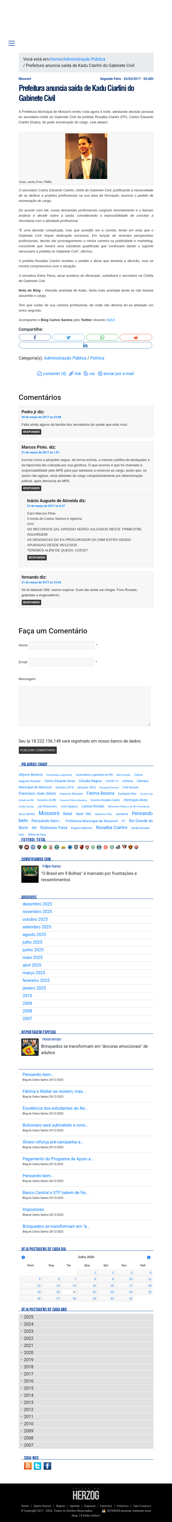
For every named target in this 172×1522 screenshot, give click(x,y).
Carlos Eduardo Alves (59, 781)
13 (58, 1285)
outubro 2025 (35, 919)
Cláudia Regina (90, 781)
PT (123, 821)
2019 (29, 1359)
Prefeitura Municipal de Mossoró (92, 821)
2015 (29, 1388)
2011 (29, 1416)
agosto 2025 (34, 934)
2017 (29, 1373)
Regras (60, 1506)
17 (130, 1285)
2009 (27, 1003)
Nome (23, 645)
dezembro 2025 (37, 904)
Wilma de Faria (37, 834)
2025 (29, 1317)
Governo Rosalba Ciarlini (105, 800)
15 (94, 1285)
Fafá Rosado (131, 787)
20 (58, 1291)
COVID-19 (111, 781)
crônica (127, 781)
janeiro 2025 (34, 988)
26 (38, 1298)
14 (74, 1285)
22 (94, 1291)
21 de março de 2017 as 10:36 (41, 582)
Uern (22, 834)
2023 (29, 1331)
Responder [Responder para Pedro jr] (31, 432)
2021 (29, 1345)
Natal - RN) (83, 814)
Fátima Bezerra (100, 793)
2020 (29, 1352)
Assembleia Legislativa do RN (94, 775)
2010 (27, 995)
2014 (29, 1395)
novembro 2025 (37, 911)
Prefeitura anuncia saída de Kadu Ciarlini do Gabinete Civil (76, 93)
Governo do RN (46, 800)
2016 (29, 1381)
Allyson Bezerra (31, 775)
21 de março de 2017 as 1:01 (40, 452)
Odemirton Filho (103, 814)
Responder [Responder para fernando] (31, 602)
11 (149, 1279)
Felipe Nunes (52, 866)
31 (130, 1298)
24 (130, 1291)
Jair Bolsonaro (47, 806)
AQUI (110, 320)
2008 (27, 1011)
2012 (29, 1409)
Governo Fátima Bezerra (73, 800)
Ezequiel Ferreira (109, 787)
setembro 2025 (37, 926)
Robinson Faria (53, 827)
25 (149, 1291)
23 (112, 1291)
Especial (90, 1506)
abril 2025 (32, 965)
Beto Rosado (124, 774)
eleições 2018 (64, 787)
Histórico (122, 1506)
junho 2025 (33, 949)
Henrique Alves (136, 800)
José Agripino (69, 806)
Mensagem (27, 679)
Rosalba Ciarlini (111, 827)
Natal (67, 814)
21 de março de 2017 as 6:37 (46, 506)
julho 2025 (32, 942)
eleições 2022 (86, 787)
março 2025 (34, 972)
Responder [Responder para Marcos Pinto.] (31, 488)
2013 (29, 1402)
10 (130, 1279)
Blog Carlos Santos (26, 21)
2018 (29, 1366)
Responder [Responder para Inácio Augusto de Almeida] (37, 557)
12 (38, 1285)
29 (94, 1298)
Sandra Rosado (140, 828)
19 (38, 1291)
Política (97, 358)
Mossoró (49, 813)
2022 (29, 1338)
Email (23, 662)
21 (74, 1291)
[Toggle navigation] (11, 43)
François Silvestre (71, 794)
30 (112, 1298)
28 (74, 1298)
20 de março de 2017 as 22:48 (41, 417)
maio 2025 (33, 957)
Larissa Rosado (93, 806)
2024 (29, 1324)
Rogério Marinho (81, 828)
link (78, 373)
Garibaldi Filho (127, 794)
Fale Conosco (142, 1506)
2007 (27, 1018)
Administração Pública (84, 59)
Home (55, 59)
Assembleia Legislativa (59, 774)
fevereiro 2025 (36, 980)
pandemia (122, 814)
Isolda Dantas (26, 806)
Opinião (75, 1506)
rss (92, 373)
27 (58, 1298)
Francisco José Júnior (37, 793)
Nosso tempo (52, 1039)
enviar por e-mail (119, 373)
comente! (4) (54, 373)
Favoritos (106, 1506)
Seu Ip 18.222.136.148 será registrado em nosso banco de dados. (80, 741)
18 (149, 1285)
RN (34, 828)
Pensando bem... (46, 820)
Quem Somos (42, 1506)
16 (112, 1285)
